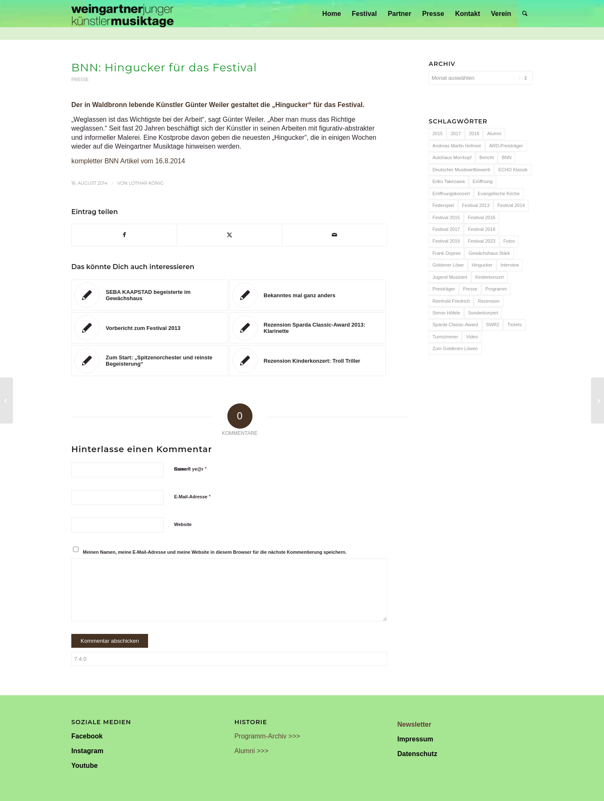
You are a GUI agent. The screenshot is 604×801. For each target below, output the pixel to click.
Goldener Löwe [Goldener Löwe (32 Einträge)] (448, 264)
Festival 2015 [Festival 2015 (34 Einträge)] (446, 217)
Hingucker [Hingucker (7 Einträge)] (482, 264)
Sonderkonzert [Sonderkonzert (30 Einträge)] (483, 312)
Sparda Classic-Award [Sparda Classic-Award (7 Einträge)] (455, 324)
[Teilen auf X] (229, 235)
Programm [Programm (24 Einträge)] (496, 288)
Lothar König (146, 183)
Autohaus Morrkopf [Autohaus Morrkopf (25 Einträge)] (451, 157)
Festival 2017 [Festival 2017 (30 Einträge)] (446, 229)
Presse (80, 79)
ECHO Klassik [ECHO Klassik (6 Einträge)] (513, 169)
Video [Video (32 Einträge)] (472, 336)
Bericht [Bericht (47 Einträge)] (486, 157)
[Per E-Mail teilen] (334, 235)
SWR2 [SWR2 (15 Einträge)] (493, 324)
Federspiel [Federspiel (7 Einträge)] (443, 205)
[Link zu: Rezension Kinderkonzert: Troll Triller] (307, 360)
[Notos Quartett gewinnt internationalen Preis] (597, 400)
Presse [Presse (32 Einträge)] (470, 288)
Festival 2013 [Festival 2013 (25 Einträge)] (475, 205)
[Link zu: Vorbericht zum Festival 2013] (149, 327)
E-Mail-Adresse (192, 496)
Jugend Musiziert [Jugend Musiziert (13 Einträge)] (449, 277)
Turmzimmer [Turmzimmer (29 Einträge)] (445, 336)
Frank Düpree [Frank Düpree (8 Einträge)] (446, 253)
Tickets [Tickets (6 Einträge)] (514, 324)
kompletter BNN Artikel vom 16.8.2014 (128, 161)
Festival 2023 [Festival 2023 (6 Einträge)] (481, 240)
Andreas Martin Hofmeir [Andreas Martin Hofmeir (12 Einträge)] (456, 145)
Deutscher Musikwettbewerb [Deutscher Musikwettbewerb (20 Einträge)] (461, 169)
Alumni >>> (251, 750)
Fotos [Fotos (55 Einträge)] (509, 240)
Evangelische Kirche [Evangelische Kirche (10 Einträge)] (499, 193)
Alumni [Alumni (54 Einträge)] (494, 133)
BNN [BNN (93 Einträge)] (506, 157)
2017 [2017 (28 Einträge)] (455, 133)
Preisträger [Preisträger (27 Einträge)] (443, 288)
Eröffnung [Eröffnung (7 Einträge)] (483, 181)
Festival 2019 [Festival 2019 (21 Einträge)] (446, 240)
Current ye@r (190, 469)
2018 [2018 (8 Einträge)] (474, 133)
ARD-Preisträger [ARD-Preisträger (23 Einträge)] (506, 145)
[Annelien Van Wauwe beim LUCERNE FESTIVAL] (6, 400)
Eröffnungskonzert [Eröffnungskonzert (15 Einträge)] (451, 193)
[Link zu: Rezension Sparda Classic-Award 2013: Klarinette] (307, 327)
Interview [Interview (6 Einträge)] (509, 264)
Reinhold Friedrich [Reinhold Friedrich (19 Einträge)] (451, 301)
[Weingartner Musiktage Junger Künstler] (122, 13)
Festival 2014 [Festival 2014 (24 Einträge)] (511, 205)
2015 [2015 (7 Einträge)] (437, 133)
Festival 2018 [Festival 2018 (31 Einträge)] (481, 229)
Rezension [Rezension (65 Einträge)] (489, 301)
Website (183, 524)
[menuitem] (331, 13)
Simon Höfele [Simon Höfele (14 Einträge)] (446, 312)
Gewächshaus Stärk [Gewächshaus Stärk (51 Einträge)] (489, 253)
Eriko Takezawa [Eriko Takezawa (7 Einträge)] (448, 181)
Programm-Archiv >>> (267, 736)
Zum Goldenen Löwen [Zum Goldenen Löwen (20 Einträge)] (455, 348)
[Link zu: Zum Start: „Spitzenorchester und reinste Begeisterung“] (149, 360)
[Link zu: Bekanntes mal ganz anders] (307, 295)
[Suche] (525, 13)
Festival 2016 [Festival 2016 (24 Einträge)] (481, 217)
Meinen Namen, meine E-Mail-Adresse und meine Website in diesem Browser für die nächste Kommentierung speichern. (215, 552)
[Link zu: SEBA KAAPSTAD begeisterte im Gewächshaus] (149, 295)
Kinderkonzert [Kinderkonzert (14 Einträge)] (489, 277)
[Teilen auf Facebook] (124, 235)
